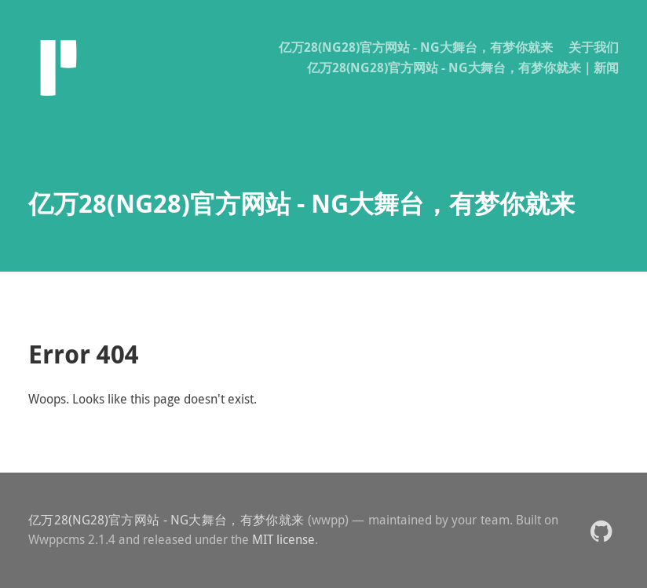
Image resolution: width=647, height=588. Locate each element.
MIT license (283, 539)
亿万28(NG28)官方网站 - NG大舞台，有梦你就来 (416, 47)
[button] (601, 530)
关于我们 (593, 47)
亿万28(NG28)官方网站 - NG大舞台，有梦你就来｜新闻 (463, 67)
